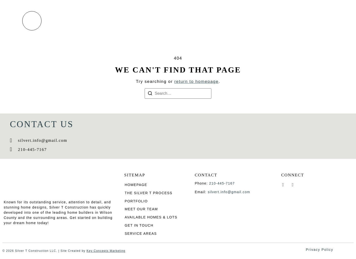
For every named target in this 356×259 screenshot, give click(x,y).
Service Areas (141, 234)
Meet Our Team (195, 21)
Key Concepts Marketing (106, 251)
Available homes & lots (151, 217)
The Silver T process (115, 21)
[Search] (150, 94)
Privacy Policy (319, 250)
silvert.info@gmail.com (229, 192)
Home (78, 21)
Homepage (136, 185)
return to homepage (196, 81)
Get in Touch (295, 21)
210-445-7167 (222, 183)
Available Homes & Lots (246, 21)
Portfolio (159, 21)
